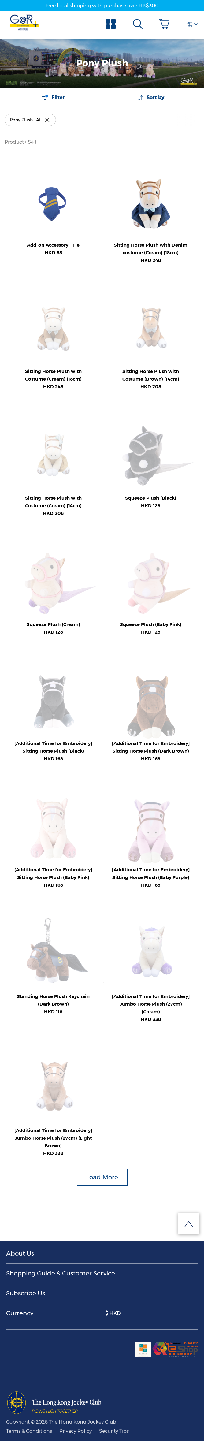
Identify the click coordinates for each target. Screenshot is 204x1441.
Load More (102, 1177)
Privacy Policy (75, 1431)
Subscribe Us (25, 1293)
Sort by (150, 98)
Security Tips (114, 1431)
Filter (53, 97)
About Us (20, 1253)
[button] (166, 24)
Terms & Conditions (29, 1431)
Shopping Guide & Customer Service (60, 1273)
